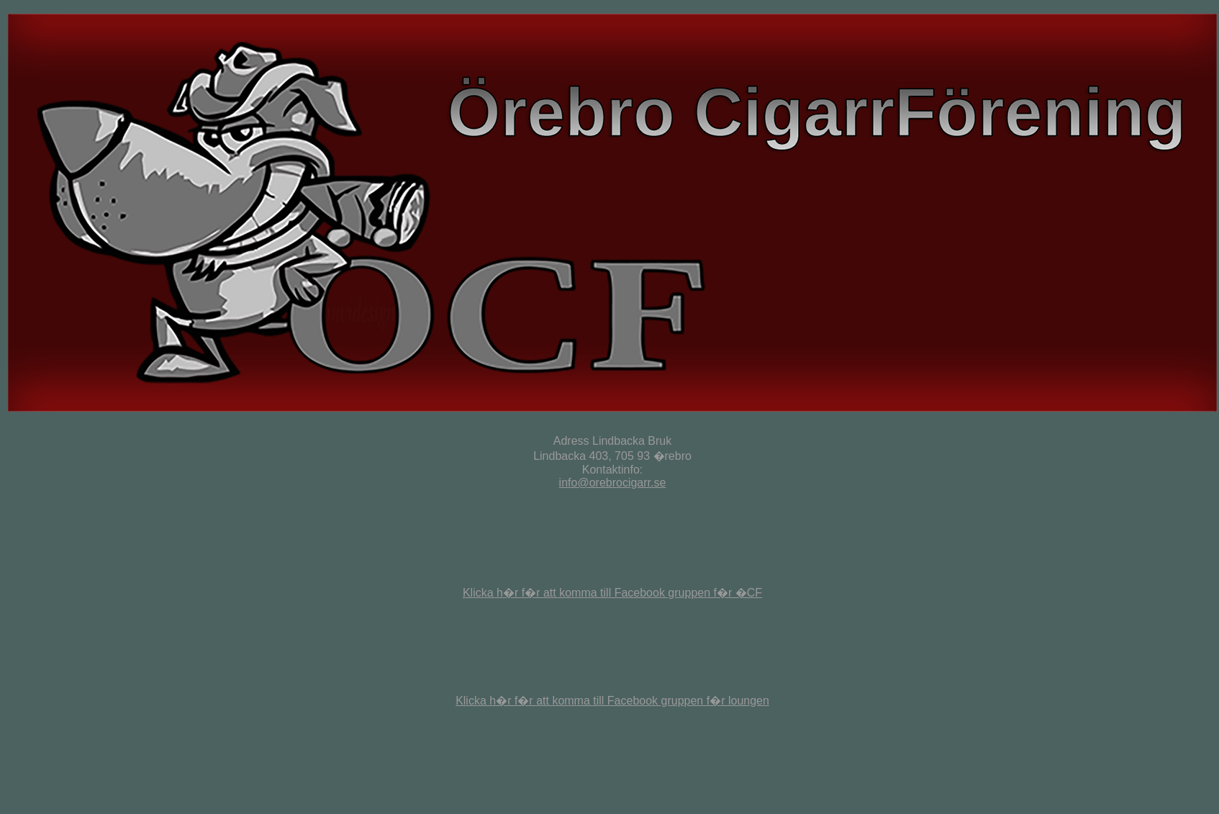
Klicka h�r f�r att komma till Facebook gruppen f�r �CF (612, 593)
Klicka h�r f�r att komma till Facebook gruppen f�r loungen (612, 701)
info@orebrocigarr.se (612, 482)
